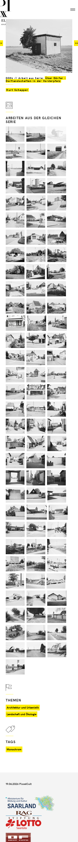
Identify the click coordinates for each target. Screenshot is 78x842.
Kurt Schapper (17, 90)
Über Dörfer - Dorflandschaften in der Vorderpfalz (36, 79)
